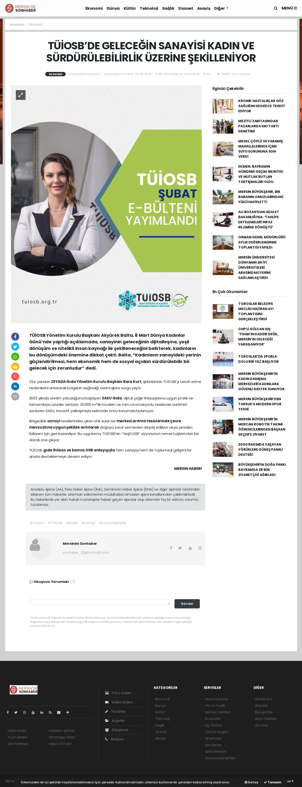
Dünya (113, 8)
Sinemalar (213, 738)
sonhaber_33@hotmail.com (86, 552)
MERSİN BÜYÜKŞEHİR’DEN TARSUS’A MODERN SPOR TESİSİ (259, 404)
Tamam (272, 782)
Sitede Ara (263, 699)
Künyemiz (116, 729)
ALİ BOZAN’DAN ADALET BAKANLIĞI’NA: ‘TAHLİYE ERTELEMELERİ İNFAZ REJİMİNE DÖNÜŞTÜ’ (258, 219)
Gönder (187, 604)
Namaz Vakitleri (217, 712)
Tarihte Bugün (217, 731)
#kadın (72, 522)
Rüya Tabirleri (266, 718)
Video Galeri (119, 702)
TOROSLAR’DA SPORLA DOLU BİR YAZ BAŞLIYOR (258, 359)
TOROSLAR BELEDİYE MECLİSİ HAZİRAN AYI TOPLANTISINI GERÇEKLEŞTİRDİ (255, 311)
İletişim (114, 739)
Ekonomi (94, 8)
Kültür (130, 8)
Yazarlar (115, 711)
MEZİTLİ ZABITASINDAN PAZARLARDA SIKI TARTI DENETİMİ (258, 126)
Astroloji (261, 725)
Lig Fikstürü (214, 725)
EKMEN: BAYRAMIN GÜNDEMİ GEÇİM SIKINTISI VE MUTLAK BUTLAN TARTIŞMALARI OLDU (260, 174)
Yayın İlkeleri (17, 737)
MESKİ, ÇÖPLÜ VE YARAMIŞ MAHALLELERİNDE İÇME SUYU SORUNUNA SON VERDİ (260, 149)
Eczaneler (213, 718)
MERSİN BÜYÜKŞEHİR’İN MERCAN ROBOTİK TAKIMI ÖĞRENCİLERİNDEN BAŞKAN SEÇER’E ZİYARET (261, 427)
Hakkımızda (17, 730)
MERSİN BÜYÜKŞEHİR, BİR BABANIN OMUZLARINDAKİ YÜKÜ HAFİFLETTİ (260, 196)
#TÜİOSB (55, 522)
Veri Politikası (18, 743)
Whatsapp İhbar (62, 737)
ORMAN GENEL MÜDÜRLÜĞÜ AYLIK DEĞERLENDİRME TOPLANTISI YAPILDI (261, 242)
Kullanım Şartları (62, 730)
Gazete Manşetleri (220, 758)
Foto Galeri (118, 693)
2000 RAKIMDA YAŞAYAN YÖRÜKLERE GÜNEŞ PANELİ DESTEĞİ (260, 449)
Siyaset (185, 8)
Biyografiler (264, 712)
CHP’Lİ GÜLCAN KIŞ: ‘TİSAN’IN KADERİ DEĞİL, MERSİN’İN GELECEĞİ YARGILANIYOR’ (258, 337)
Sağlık (168, 8)
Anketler (261, 705)
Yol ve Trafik (215, 705)
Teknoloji (149, 8)
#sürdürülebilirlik (112, 522)
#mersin (36, 522)
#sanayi (88, 522)
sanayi (54, 421)
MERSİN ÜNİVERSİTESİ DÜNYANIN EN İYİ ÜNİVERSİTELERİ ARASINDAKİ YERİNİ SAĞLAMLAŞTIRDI (256, 267)
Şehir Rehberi (216, 751)
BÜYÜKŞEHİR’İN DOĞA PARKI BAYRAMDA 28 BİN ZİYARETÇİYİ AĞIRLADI (262, 469)
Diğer (219, 8)
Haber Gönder (60, 743)
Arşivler (115, 720)
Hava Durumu (216, 699)
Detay (251, 782)
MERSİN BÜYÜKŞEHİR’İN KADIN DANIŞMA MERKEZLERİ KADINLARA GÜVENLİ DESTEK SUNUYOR (261, 381)
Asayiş (203, 8)
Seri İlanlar (213, 745)
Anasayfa (17, 24)
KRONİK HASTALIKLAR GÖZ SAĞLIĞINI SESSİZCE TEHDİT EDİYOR (261, 105)
